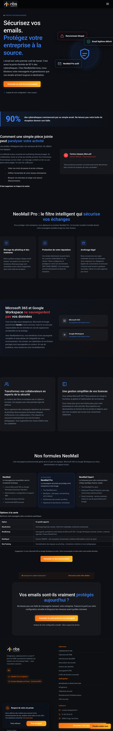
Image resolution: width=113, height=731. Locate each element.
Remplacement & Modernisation (70, 695)
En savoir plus (28, 718)
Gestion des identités (66, 667)
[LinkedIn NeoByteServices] (9, 670)
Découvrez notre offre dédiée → (80, 576)
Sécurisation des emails (67, 663)
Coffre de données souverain (69, 675)
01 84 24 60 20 (67, 714)
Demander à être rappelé (82, 726)
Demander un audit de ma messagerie (23, 84)
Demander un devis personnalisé (56, 559)
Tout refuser (15, 723)
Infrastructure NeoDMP (67, 659)
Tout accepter (36, 723)
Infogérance (63, 687)
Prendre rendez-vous (100, 726)
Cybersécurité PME (65, 655)
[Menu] (108, 4)
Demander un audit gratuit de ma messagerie (57, 618)
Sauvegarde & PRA (65, 671)
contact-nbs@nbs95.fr (69, 710)
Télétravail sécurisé (65, 691)
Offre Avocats (63, 699)
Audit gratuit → (64, 679)
